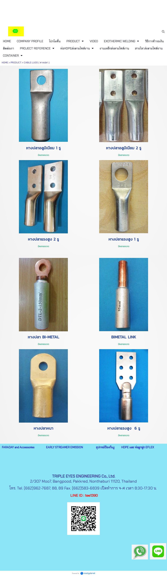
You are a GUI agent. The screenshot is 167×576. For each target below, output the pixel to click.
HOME (5, 62)
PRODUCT (16, 62)
